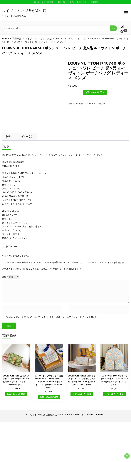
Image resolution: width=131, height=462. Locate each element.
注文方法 (82, 2)
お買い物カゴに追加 (95, 92)
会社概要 (49, 2)
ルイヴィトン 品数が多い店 (24, 10)
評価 (5, 313)
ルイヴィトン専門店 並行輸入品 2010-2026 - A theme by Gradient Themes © (65, 450)
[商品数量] (74, 92)
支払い (72, 2)
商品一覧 (61, 2)
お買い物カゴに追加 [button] (16, 430)
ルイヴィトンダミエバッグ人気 (91, 103)
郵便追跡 (94, 2)
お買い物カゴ (37, 2)
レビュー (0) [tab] (25, 172)
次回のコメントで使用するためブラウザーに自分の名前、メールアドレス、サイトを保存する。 (52, 353)
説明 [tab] (8, 172)
